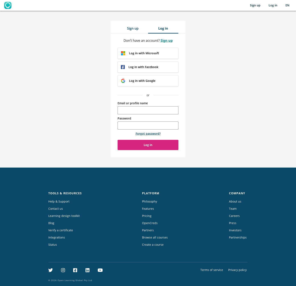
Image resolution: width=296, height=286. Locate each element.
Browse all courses (155, 237)
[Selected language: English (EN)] (287, 5)
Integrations (56, 237)
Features (148, 209)
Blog (51, 223)
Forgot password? (148, 133)
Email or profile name (133, 103)
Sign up (255, 5)
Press (232, 223)
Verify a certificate (60, 230)
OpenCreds (150, 223)
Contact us (55, 209)
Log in (273, 5)
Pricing (146, 216)
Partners (148, 230)
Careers (234, 216)
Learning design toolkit (64, 216)
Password (124, 118)
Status (52, 245)
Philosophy (149, 201)
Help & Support (58, 201)
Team (233, 209)
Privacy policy (237, 270)
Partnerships (238, 237)
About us (235, 201)
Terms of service (211, 270)
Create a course (153, 245)
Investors (235, 230)
